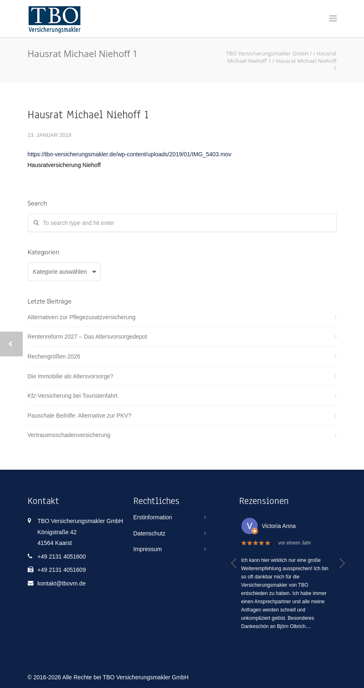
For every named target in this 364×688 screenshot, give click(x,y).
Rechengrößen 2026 (54, 356)
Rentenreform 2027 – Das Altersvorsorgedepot (88, 336)
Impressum (147, 549)
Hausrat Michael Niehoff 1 (88, 114)
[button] (234, 563)
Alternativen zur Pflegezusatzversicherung (82, 317)
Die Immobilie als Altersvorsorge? (71, 376)
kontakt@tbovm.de (62, 583)
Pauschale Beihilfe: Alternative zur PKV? (79, 415)
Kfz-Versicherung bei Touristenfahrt (73, 395)
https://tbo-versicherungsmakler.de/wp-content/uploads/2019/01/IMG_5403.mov (129, 154)
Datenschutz (149, 533)
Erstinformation (152, 517)
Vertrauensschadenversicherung (69, 435)
